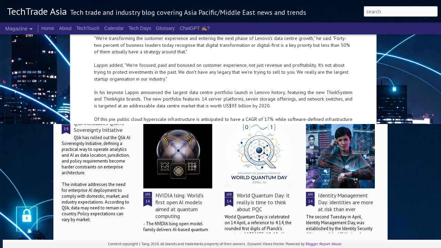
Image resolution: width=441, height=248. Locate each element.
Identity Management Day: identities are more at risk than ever (345, 202)
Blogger (312, 243)
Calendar (114, 28)
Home (47, 28)
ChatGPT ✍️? (195, 28)
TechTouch (88, 28)
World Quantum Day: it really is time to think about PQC (263, 202)
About (65, 28)
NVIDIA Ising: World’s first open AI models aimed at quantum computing (179, 205)
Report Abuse (330, 243)
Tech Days (140, 28)
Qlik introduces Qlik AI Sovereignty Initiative (99, 126)
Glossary (165, 28)
